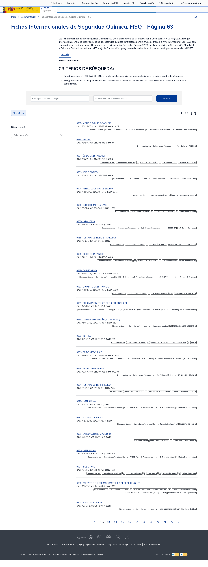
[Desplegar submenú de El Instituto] (63, 16)
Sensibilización (147, 16)
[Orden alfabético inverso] (195, 120)
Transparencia (68, 551)
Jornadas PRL (129, 16)
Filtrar (19, 119)
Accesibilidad (136, 551)
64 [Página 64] (111, 528)
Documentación (89, 16)
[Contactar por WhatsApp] (91, 545)
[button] (195, 24)
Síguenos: (81, 544)
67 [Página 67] (132, 528)
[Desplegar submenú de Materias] (77, 16)
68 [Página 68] (139, 528)
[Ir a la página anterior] (90, 528)
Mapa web (112, 551)
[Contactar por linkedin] (118, 545)
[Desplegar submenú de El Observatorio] (175, 16)
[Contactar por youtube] (108, 545)
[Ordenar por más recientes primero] (182, 120)
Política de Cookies (152, 551)
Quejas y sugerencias (86, 551)
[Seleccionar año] (34, 142)
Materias (71, 16)
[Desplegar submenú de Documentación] (99, 16)
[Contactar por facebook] (127, 545)
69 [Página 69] (146, 528)
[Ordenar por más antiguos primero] (186, 120)
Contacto (101, 551)
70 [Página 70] (153, 528)
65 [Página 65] (118, 528)
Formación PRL (110, 16)
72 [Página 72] (167, 528)
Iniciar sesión (195, 6)
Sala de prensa (53, 551)
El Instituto (56, 16)
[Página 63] (104, 528)
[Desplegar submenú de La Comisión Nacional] (202, 16)
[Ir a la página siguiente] (174, 528)
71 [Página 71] (160, 528)
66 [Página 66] (125, 528)
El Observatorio (166, 16)
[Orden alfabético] (191, 120)
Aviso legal (123, 551)
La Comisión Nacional (190, 16)
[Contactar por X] (99, 545)
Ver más (65, 61)
